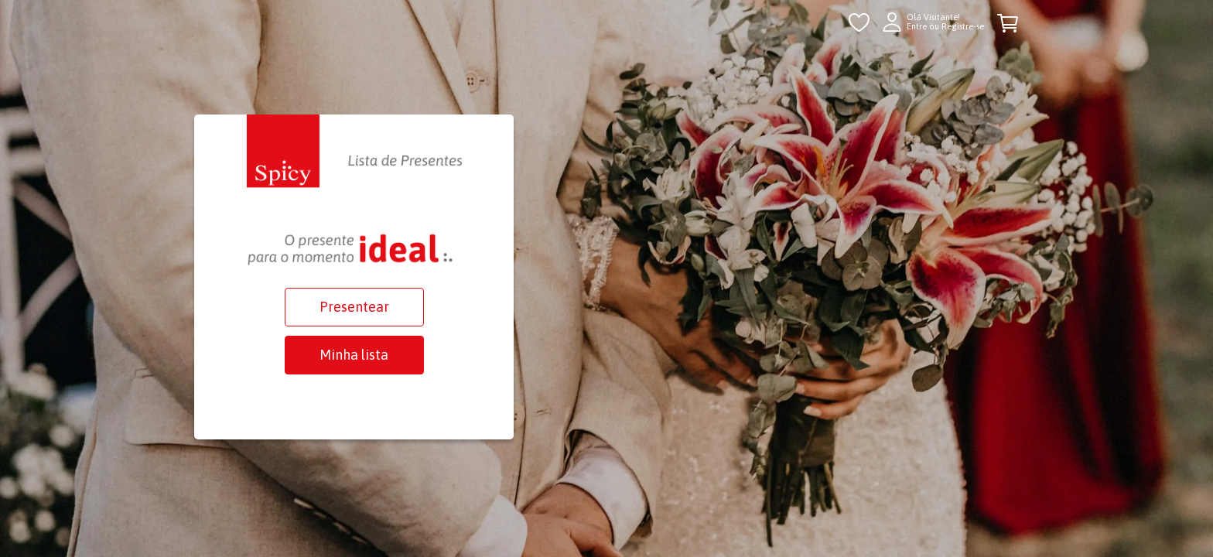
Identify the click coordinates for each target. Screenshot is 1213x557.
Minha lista (353, 355)
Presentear (354, 307)
